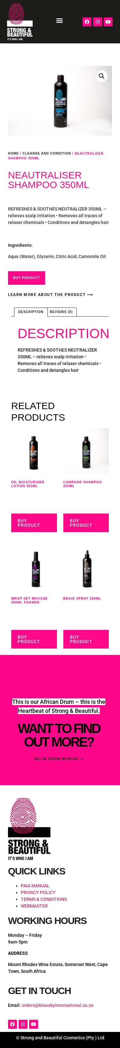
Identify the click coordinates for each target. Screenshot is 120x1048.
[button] (59, 20)
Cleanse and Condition (46, 153)
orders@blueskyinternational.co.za (57, 1005)
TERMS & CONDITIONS (44, 899)
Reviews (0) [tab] (61, 312)
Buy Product (26, 278)
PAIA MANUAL (35, 885)
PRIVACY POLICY (38, 892)
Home (13, 153)
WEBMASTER (34, 906)
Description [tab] (31, 312)
